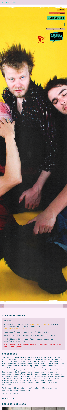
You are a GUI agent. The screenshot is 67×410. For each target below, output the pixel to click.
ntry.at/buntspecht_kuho (40, 324)
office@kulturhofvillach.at (15, 328)
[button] (64, 2)
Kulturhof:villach (8, 2)
